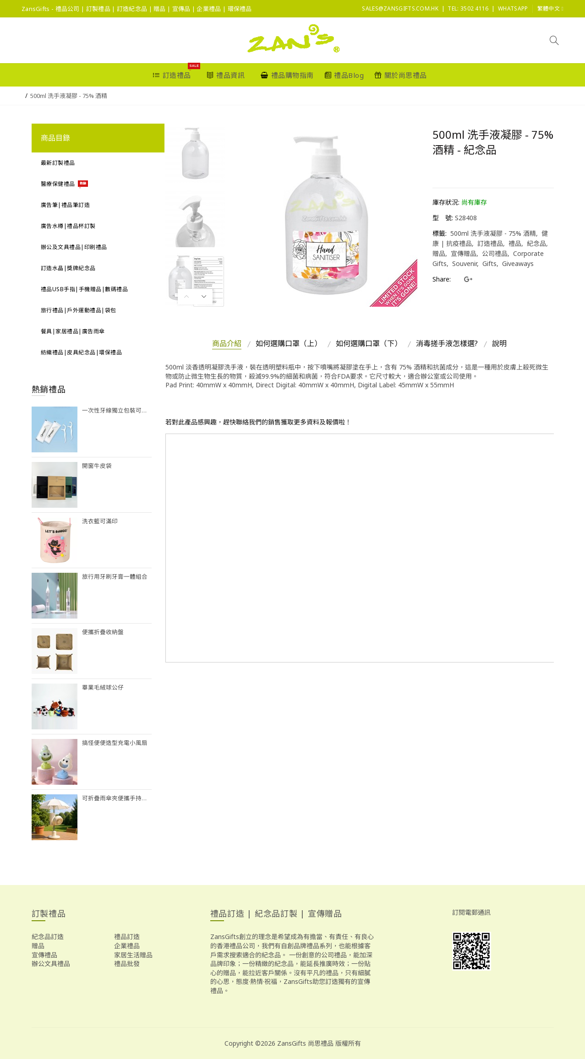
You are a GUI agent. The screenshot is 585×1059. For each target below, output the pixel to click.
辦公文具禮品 (51, 963)
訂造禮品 (490, 243)
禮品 (514, 243)
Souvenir (464, 263)
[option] (195, 153)
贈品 (38, 945)
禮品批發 (127, 963)
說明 (499, 343)
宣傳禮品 (44, 954)
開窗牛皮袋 (97, 466)
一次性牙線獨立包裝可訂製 (117, 410)
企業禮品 (127, 945)
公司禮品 (495, 253)
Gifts (489, 263)
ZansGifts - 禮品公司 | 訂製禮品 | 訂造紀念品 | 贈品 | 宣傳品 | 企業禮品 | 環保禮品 (137, 9)
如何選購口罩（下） (369, 343)
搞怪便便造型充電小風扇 (115, 743)
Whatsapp (513, 8)
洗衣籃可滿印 (100, 521)
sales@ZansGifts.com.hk (400, 8)
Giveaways (518, 263)
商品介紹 (226, 343)
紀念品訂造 (48, 936)
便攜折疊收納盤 (103, 632)
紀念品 (536, 243)
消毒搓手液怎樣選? (447, 343)
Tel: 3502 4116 (468, 8)
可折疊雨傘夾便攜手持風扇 (117, 798)
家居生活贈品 (133, 954)
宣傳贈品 (463, 253)
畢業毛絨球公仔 (103, 687)
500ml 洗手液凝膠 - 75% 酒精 (68, 96)
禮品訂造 (127, 936)
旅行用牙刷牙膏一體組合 (115, 577)
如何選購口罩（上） (289, 343)
